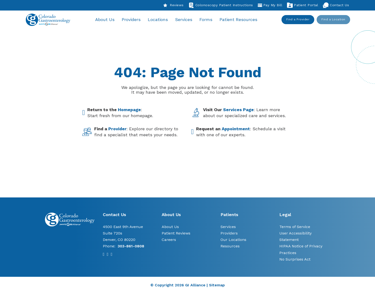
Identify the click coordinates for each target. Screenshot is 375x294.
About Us (106, 19)
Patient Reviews (176, 233)
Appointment (236, 129)
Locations (159, 19)
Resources (230, 246)
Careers (169, 240)
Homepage (129, 109)
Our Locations (233, 240)
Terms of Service (294, 227)
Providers (132, 19)
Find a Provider (298, 19)
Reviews (173, 5)
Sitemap (217, 285)
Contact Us (336, 5)
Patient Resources (239, 19)
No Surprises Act (294, 259)
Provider (117, 129)
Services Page (238, 109)
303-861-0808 (131, 246)
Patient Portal (302, 5)
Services (184, 19)
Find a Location (334, 19)
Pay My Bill (270, 5)
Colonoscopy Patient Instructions (220, 5)
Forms (206, 19)
